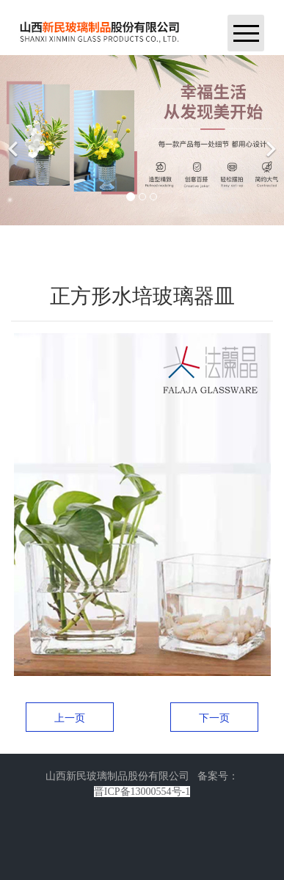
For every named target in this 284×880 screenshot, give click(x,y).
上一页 (69, 718)
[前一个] (14, 140)
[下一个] (269, 140)
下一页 (214, 718)
